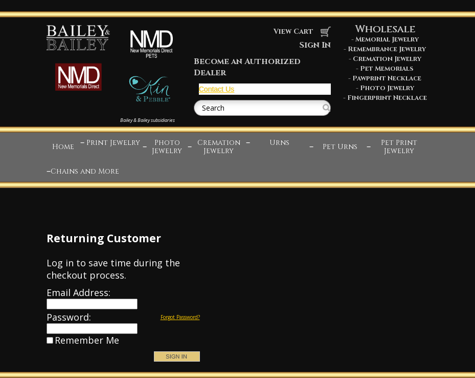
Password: (69, 317)
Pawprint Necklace (386, 78)
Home (63, 147)
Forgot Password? (180, 317)
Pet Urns (340, 147)
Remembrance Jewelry (387, 49)
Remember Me (87, 340)
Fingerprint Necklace (387, 97)
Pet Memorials (387, 68)
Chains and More (85, 171)
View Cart (302, 31)
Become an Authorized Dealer (247, 67)
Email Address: (78, 292)
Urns (279, 143)
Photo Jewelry (387, 88)
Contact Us (216, 89)
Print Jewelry (113, 143)
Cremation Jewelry (387, 59)
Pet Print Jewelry (399, 147)
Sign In (315, 45)
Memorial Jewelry (387, 39)
